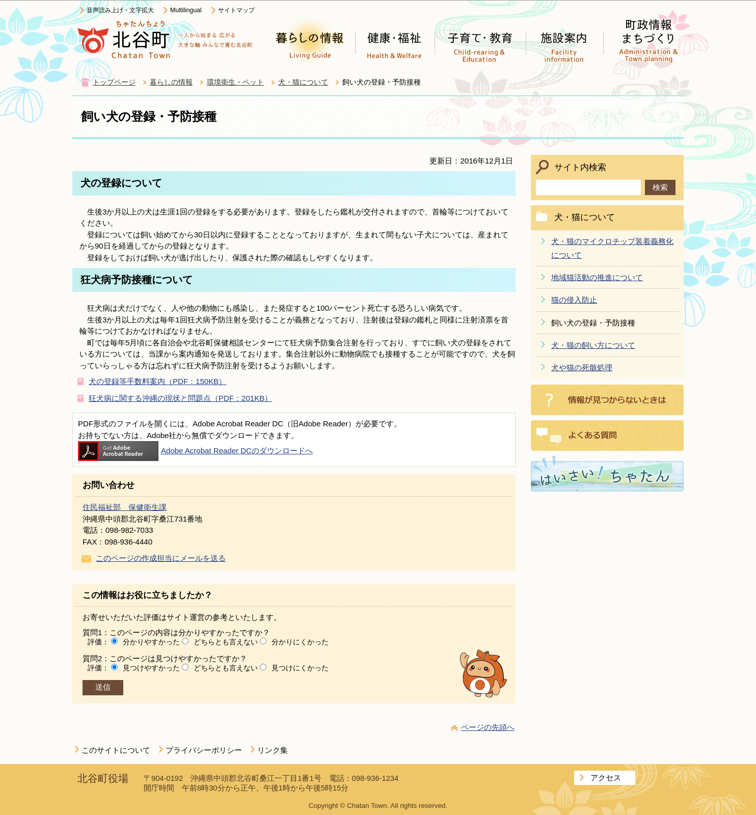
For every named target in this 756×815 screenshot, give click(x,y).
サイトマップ (236, 10)
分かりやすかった (151, 642)
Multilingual (186, 10)
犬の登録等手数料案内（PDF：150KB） (157, 381)
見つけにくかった (300, 668)
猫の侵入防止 (574, 299)
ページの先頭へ (488, 727)
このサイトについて (116, 750)
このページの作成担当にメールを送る (161, 558)
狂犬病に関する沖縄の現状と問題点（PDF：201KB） (180, 398)
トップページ (114, 82)
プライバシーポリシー (204, 750)
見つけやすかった (151, 668)
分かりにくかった (300, 642)
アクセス (605, 777)
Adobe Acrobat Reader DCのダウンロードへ (195, 450)
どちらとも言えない (226, 642)
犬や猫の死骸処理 (581, 367)
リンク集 (272, 750)
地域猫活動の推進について (597, 277)
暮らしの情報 (171, 82)
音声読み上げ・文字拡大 (120, 10)
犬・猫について (303, 82)
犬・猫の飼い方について (593, 345)
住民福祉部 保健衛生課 (125, 507)
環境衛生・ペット (235, 82)
